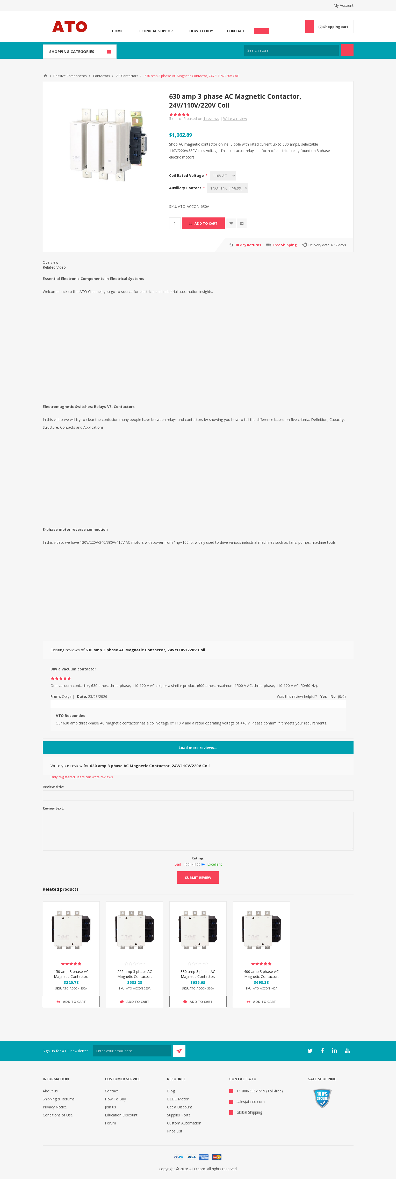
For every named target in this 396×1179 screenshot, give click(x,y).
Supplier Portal (179, 1115)
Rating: (198, 858)
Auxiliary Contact (185, 187)
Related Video (54, 267)
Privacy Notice (55, 1107)
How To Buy (201, 30)
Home (117, 30)
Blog (171, 1091)
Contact (236, 30)
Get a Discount (179, 1107)
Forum (110, 1123)
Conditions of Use (58, 1115)
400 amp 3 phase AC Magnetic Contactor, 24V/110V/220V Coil (261, 976)
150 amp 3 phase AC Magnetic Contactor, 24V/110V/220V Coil (71, 976)
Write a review (235, 118)
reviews (211, 118)
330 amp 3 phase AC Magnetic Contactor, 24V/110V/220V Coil (198, 976)
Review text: (53, 808)
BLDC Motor (178, 1099)
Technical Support (156, 30)
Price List (174, 1131)
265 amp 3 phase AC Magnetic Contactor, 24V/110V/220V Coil (134, 976)
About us (50, 1091)
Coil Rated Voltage (187, 175)
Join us (110, 1107)
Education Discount (121, 1115)
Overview (50, 262)
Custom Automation (184, 1123)
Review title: (53, 786)
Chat (261, 29)
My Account (344, 5)
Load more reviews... (198, 747)
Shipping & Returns (59, 1099)
